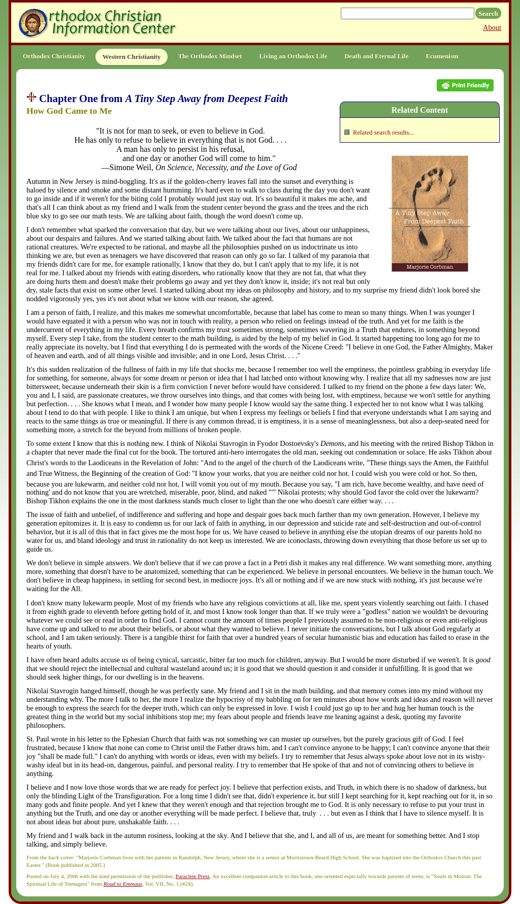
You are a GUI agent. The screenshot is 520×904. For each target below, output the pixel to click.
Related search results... (383, 132)
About (492, 27)
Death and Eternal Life (376, 56)
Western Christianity (132, 56)
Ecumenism (442, 56)
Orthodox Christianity (54, 56)
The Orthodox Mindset (210, 56)
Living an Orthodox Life (293, 56)
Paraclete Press (193, 876)
